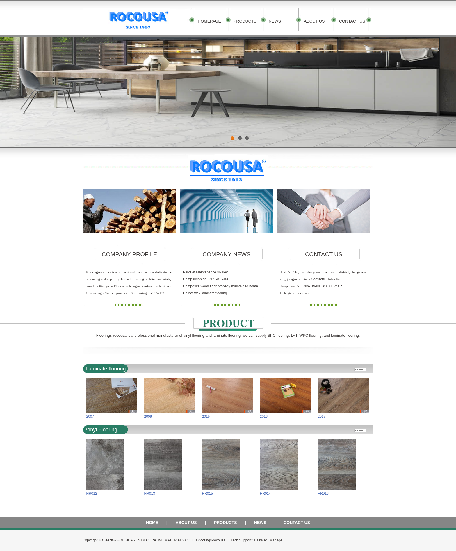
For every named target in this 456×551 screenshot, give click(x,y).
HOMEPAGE (209, 21)
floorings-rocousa (212, 540)
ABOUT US (314, 21)
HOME (152, 522)
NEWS (275, 21)
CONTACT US (352, 21)
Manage (276, 540)
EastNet (260, 540)
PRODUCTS (245, 21)
